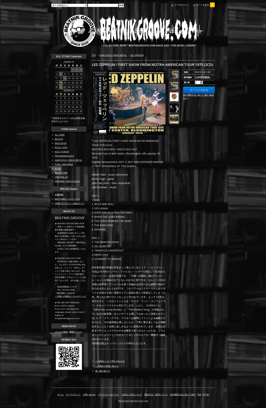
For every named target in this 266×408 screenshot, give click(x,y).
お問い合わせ (89, 394)
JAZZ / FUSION (62, 151)
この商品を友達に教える (106, 366)
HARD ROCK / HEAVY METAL (113, 55)
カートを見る (205, 4)
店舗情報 (59, 194)
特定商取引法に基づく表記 (182, 394)
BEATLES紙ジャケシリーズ (67, 198)
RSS (199, 394)
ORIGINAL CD (61, 177)
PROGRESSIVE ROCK (64, 155)
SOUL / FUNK (61, 172)
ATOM (206, 394)
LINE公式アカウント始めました (69, 203)
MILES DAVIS (61, 143)
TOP (94, 55)
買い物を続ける (102, 371)
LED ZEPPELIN (137, 55)
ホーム (60, 394)
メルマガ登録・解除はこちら (68, 331)
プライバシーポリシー (108, 394)
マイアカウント (181, 4)
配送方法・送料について (156, 394)
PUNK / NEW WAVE (64, 164)
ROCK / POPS (61, 147)
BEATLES (59, 139)
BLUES (58, 168)
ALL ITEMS (59, 134)
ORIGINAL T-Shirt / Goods (67, 181)
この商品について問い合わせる (110, 361)
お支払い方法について (131, 394)
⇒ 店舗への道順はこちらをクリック (70, 296)
